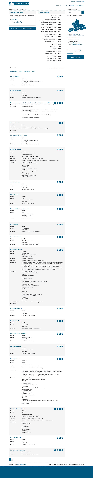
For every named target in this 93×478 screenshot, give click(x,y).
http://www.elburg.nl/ (18, 22)
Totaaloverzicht (13, 71)
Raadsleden (27, 71)
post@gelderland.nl (75, 42)
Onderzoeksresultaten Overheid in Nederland (75, 56)
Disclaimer (66, 464)
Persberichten (78, 1)
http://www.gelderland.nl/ (77, 44)
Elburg (80, 15)
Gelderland (74, 15)
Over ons (73, 1)
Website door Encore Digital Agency (76, 464)
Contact (82, 1)
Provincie (65, 5)
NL (69, 15)
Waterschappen (79, 5)
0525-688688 (14, 19)
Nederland (58, 5)
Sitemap (54, 464)
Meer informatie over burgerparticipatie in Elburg (22, 28)
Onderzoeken (60, 464)
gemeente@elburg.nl (17, 21)
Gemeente (71, 5)
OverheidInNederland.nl (22, 464)
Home (50, 464)
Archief (33, 71)
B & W (20, 71)
